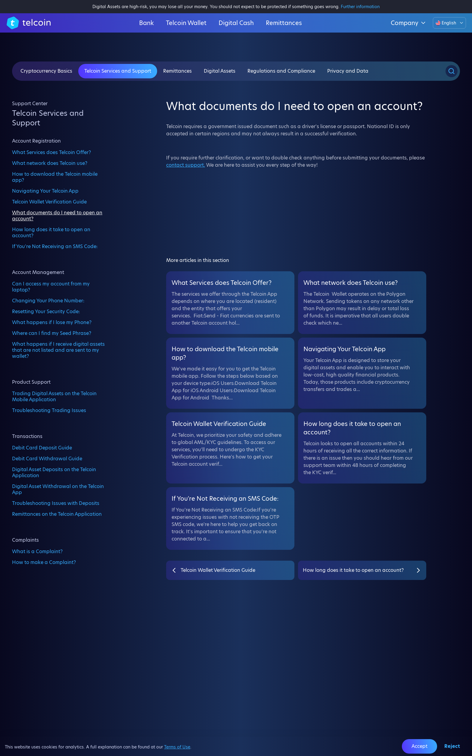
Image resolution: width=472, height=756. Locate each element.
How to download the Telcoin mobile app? (55, 177)
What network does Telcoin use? (49, 163)
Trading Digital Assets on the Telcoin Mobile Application (54, 396)
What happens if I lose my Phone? (52, 322)
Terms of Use (177, 747)
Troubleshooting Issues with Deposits (55, 503)
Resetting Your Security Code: (46, 311)
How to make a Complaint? (44, 562)
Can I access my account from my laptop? (51, 286)
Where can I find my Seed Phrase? (51, 333)
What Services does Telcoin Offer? (51, 152)
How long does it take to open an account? (51, 232)
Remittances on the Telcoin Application (57, 514)
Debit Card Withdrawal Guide (47, 458)
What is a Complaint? (37, 551)
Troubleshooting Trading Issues (49, 410)
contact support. (185, 165)
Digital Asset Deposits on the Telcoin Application (54, 472)
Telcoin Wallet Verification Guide (49, 201)
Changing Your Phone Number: (48, 300)
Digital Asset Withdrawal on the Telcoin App (58, 489)
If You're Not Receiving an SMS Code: (55, 246)
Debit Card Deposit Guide (42, 447)
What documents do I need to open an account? (57, 215)
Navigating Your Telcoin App (45, 190)
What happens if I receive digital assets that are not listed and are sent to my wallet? (58, 350)
